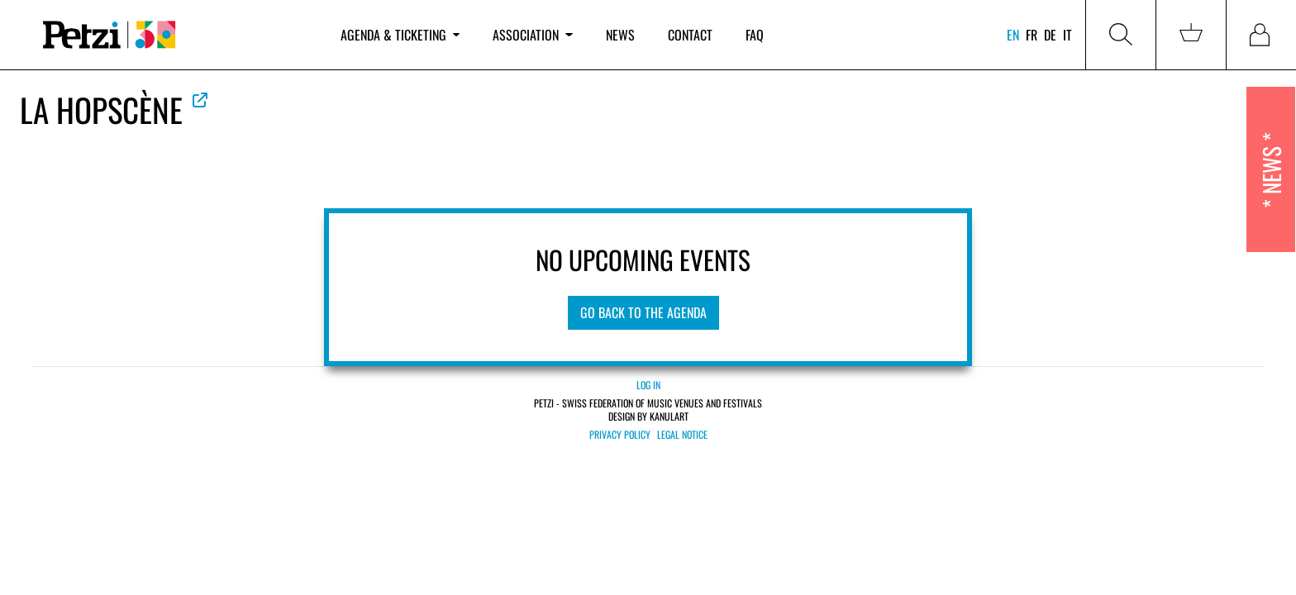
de (1050, 35)
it (1067, 35)
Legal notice (682, 434)
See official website (200, 100)
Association (532, 35)
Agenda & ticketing (400, 35)
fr (1031, 35)
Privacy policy (619, 434)
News (620, 35)
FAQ (755, 35)
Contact (690, 35)
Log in (648, 385)
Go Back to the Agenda (643, 312)
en (1013, 35)
